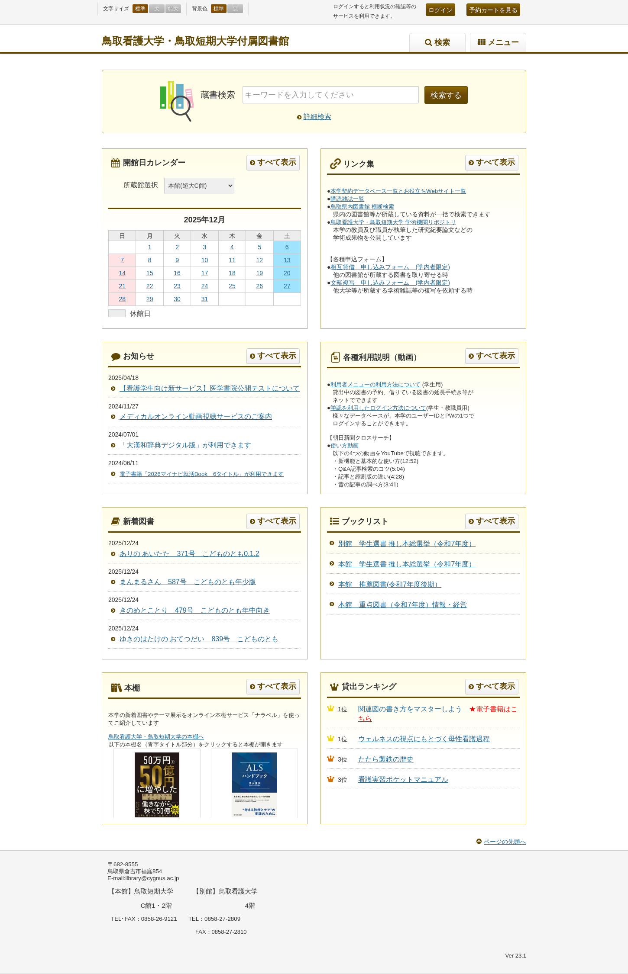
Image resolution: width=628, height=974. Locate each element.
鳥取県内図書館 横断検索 (362, 206)
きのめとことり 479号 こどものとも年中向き (195, 610)
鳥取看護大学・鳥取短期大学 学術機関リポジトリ (393, 222)
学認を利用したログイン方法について (378, 408)
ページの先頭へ (505, 841)
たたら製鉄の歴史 (386, 759)
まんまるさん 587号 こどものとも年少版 (188, 581)
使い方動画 (344, 445)
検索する (446, 95)
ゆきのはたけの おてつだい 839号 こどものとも (199, 639)
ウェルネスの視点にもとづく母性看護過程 (424, 739)
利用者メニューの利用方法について (375, 384)
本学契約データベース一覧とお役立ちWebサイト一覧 (398, 191)
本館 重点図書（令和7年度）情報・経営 (402, 604)
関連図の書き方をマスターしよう (413, 709)
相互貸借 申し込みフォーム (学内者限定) (390, 267)
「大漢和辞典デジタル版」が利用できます (185, 445)
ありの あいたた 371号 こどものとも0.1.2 (189, 553)
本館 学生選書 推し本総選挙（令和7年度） (407, 564)
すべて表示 (276, 162)
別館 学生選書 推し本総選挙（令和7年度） (407, 543)
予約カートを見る (493, 9)
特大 (173, 9)
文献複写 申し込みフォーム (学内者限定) (390, 282)
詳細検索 (317, 116)
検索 (442, 42)
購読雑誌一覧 (347, 199)
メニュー (503, 42)
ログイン (440, 9)
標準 (140, 9)
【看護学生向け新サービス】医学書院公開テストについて (210, 388)
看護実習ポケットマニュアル (403, 779)
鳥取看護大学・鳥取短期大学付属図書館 (195, 41)
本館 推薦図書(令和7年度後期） (389, 584)
